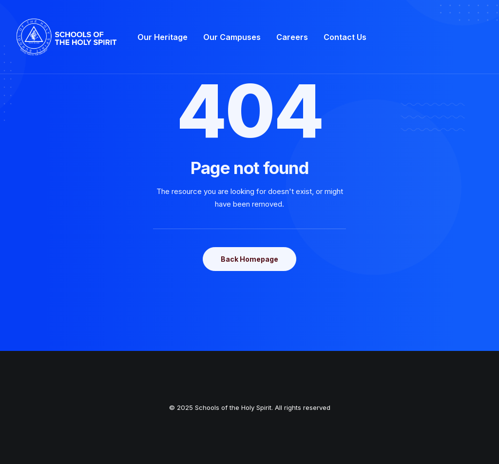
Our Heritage (162, 37)
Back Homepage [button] (249, 259)
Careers (292, 37)
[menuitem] (162, 37)
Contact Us (345, 37)
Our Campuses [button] (232, 37)
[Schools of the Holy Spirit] (67, 37)
